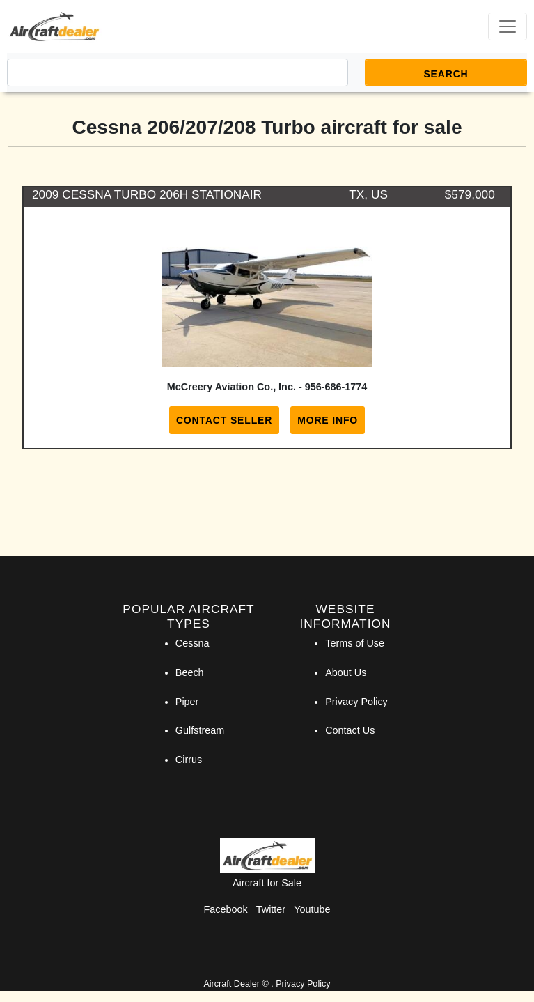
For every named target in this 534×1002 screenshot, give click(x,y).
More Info (327, 420)
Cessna (192, 643)
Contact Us (350, 730)
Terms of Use (354, 643)
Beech (189, 672)
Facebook (226, 909)
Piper (187, 701)
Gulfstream (199, 730)
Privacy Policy (356, 701)
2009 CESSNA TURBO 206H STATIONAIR (147, 194)
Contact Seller (224, 420)
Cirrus (188, 759)
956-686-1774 (336, 386)
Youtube (312, 909)
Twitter (270, 909)
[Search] (177, 72)
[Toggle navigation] (507, 26)
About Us (345, 672)
